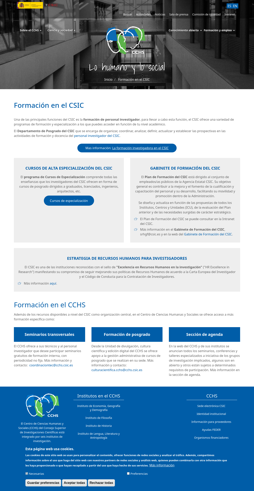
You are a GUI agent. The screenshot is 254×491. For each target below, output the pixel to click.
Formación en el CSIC (134, 79)
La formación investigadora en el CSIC (140, 148)
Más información (161, 467)
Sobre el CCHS (30, 30)
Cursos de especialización (69, 201)
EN (235, 6)
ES (229, 6)
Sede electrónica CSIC (211, 406)
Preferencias (139, 475)
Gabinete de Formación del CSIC (208, 234)
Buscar (127, 14)
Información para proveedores (211, 422)
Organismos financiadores (211, 437)
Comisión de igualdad (206, 14)
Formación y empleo (218, 30)
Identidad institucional (211, 414)
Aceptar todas (74, 484)
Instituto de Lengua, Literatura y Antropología (99, 435)
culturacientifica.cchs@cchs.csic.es (116, 370)
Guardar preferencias (43, 484)
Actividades (143, 14)
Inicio (108, 79)
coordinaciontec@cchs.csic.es (51, 365)
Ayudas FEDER (211, 430)
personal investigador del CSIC (96, 136)
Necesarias (36, 475)
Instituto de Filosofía (98, 418)
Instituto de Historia (99, 426)
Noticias (160, 14)
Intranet (230, 14)
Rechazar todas (101, 484)
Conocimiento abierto (184, 30)
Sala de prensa (178, 14)
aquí (53, 283)
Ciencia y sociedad (61, 30)
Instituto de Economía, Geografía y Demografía (98, 408)
